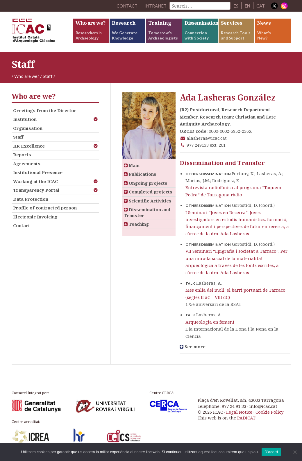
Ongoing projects (145, 183)
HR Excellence (29, 146)
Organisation (27, 128)
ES (235, 5)
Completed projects (148, 192)
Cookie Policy (269, 412)
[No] (295, 452)
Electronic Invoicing (35, 217)
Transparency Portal (36, 190)
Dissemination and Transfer (147, 212)
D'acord (271, 452)
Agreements (26, 163)
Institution (25, 119)
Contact (21, 225)
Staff (48, 76)
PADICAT (246, 418)
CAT (260, 5)
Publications (140, 174)
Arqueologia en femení (209, 322)
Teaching (136, 224)
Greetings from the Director (44, 110)
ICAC (42, 32)
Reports (22, 154)
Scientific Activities (147, 201)
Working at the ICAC (35, 181)
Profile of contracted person (45, 208)
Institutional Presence (37, 172)
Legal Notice (239, 412)
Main (132, 165)
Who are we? (26, 76)
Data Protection (30, 199)
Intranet (155, 5)
